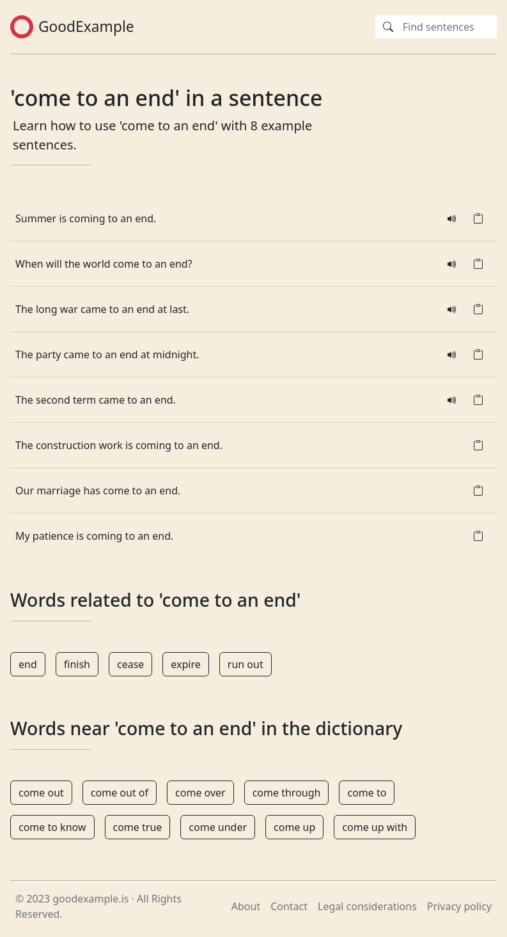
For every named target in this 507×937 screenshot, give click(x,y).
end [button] (28, 664)
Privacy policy (459, 906)
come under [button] (218, 827)
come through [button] (287, 793)
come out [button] (41, 793)
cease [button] (130, 664)
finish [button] (77, 664)
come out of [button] (119, 793)
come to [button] (366, 793)
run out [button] (245, 664)
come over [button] (200, 793)
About (245, 906)
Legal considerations (367, 906)
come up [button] (294, 827)
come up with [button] (374, 827)
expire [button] (185, 664)
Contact (289, 906)
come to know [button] (52, 827)
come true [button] (137, 827)
